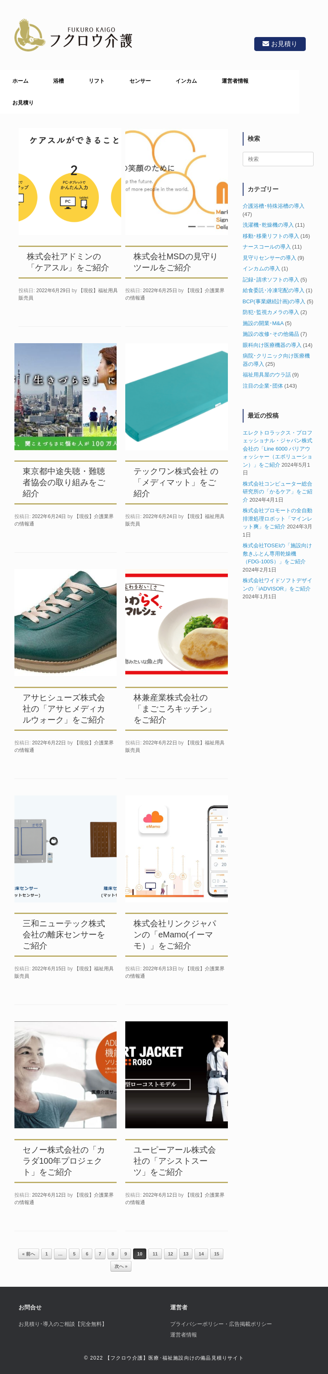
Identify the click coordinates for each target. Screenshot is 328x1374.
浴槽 (58, 81)
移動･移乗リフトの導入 (271, 236)
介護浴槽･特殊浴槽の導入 (274, 206)
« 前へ (28, 1253)
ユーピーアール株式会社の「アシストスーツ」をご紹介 (175, 1160)
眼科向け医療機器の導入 (272, 345)
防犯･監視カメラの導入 (271, 312)
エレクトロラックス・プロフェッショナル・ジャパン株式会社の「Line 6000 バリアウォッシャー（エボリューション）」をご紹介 (277, 449)
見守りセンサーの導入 (269, 258)
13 (185, 1253)
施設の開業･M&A (263, 323)
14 (201, 1253)
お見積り (277, 43)
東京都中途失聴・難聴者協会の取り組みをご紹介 (64, 482)
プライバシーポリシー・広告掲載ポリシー (221, 1324)
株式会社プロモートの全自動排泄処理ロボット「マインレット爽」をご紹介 (277, 518)
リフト (97, 81)
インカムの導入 (261, 268)
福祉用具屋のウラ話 (267, 375)
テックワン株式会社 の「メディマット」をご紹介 (176, 482)
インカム (186, 81)
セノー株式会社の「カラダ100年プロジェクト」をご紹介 (64, 1160)
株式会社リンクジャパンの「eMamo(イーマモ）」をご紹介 (175, 934)
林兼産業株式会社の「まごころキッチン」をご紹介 (175, 708)
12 (170, 1253)
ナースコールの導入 (267, 247)
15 (216, 1253)
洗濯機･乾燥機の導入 (268, 225)
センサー (140, 81)
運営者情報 (235, 81)
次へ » (121, 1266)
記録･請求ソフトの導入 (271, 280)
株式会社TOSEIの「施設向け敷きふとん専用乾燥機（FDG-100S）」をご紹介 (277, 553)
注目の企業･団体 (263, 386)
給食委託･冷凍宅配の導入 (274, 290)
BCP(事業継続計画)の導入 (274, 301)
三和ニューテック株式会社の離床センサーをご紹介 (64, 934)
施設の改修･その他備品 (271, 334)
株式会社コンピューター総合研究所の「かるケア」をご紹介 (277, 492)
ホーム (20, 81)
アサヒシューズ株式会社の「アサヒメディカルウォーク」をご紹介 (64, 708)
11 (154, 1253)
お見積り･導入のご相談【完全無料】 (63, 1324)
